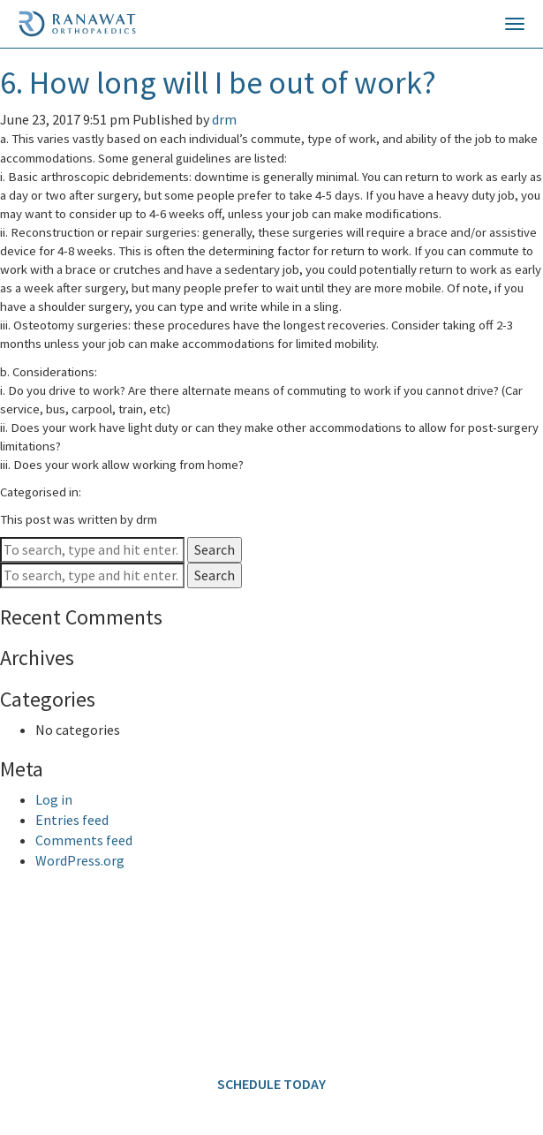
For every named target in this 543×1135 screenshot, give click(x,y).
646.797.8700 (133, 962)
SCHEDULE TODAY (271, 1084)
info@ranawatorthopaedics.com (102, 1027)
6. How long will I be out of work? (218, 82)
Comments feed (83, 840)
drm (224, 119)
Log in (53, 799)
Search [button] (214, 549)
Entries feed (72, 820)
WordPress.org (79, 860)
